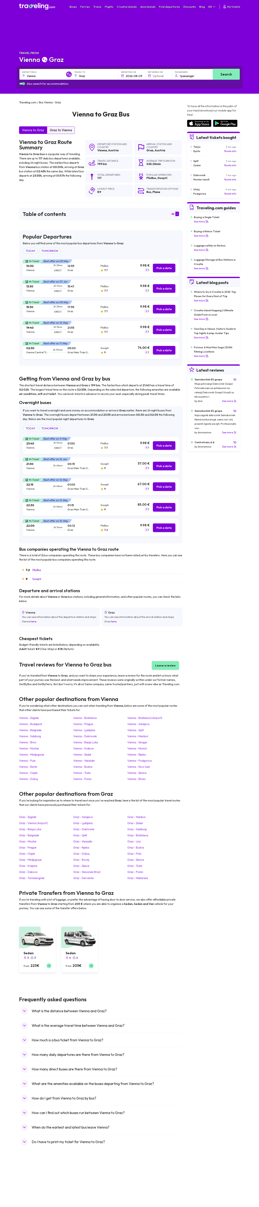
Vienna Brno (27, 742)
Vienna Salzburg (30, 736)
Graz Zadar (135, 823)
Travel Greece (29, 1190)
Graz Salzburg (137, 829)
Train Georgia (139, 1190)
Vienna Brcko (136, 779)
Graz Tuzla (134, 866)
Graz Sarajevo (83, 817)
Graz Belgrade (29, 835)
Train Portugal (139, 1179)
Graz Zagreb (27, 817)
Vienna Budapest (30, 724)
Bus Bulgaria (83, 1183)
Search (226, 74)
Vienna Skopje (137, 742)
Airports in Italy (195, 1198)
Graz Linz (134, 841)
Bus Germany (83, 1187)
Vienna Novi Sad (138, 766)
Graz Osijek (27, 853)
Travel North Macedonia (34, 1183)
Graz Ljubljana (83, 823)
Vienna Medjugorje (31, 754)
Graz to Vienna (61, 130)
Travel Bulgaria (29, 1187)
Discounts (189, 6)
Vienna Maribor (137, 736)
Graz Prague (28, 847)
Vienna (102, 150)
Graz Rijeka (81, 847)
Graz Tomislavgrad (31, 878)
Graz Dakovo (28, 872)
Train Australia (139, 1194)
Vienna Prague (83, 724)
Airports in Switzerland (200, 1194)
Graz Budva (135, 847)
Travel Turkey (28, 1198)
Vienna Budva (82, 766)
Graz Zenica (135, 859)
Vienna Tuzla (81, 773)
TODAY (30, 251)
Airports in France (197, 1183)
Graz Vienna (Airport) (33, 823)
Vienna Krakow (83, 748)
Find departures (169, 6)
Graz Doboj (81, 853)
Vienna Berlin (28, 766)
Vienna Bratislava (85, 718)
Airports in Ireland (197, 1187)
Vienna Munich (137, 748)
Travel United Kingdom (34, 1179)
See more (201, 221)
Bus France (82, 1198)
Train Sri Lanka (139, 1183)
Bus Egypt (81, 1202)
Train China (137, 1187)
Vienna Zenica (136, 773)
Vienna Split (135, 730)
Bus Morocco (83, 1179)
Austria (113, 150)
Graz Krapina (28, 866)
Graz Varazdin (82, 841)
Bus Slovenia (83, 1190)
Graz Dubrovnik (83, 829)
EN (212, 6)
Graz (149, 150)
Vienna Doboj (28, 779)
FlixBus (36, 570)
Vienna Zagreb (29, 718)
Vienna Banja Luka (85, 742)
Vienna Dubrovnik (85, 736)
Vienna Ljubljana (84, 730)
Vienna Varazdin (84, 760)
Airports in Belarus (197, 1190)
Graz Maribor (136, 817)
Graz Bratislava (137, 835)
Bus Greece (82, 1194)
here (33, 621)
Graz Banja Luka (30, 829)
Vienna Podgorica (139, 760)
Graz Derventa (83, 878)
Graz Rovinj (81, 859)
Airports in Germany (198, 1202)
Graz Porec (135, 872)
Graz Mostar (28, 841)
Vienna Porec (82, 779)
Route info (230, 151)
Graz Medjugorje (30, 859)
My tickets (231, 6)
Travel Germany (30, 1194)
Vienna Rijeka (136, 754)
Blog (202, 6)
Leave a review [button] (165, 665)
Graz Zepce (81, 866)
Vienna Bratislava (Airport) (144, 718)
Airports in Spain (196, 1179)
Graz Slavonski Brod (86, 872)
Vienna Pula (27, 760)
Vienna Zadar (82, 754)
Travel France (29, 1202)
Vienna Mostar (29, 748)
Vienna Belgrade (30, 730)
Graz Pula (134, 853)
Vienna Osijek (28, 773)
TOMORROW (49, 251)
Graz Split (80, 835)
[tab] (100, 268)
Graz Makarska (137, 878)
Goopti (36, 579)
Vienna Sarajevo (138, 724)
